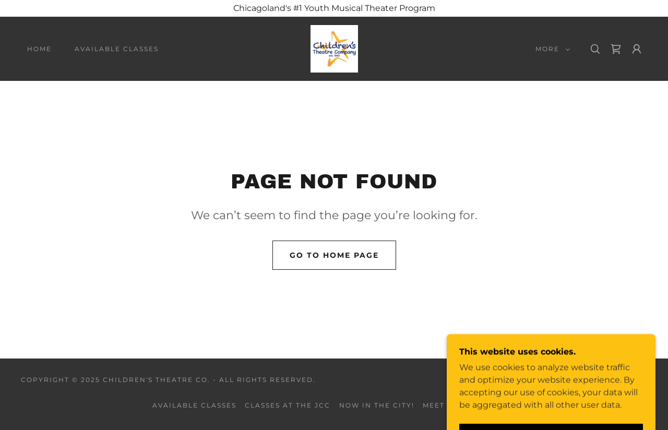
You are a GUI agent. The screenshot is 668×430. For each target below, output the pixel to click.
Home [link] (39, 49)
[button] (550, 49)
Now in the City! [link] (376, 405)
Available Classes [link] (117, 49)
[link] (334, 48)
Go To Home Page (334, 255)
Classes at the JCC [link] (287, 405)
